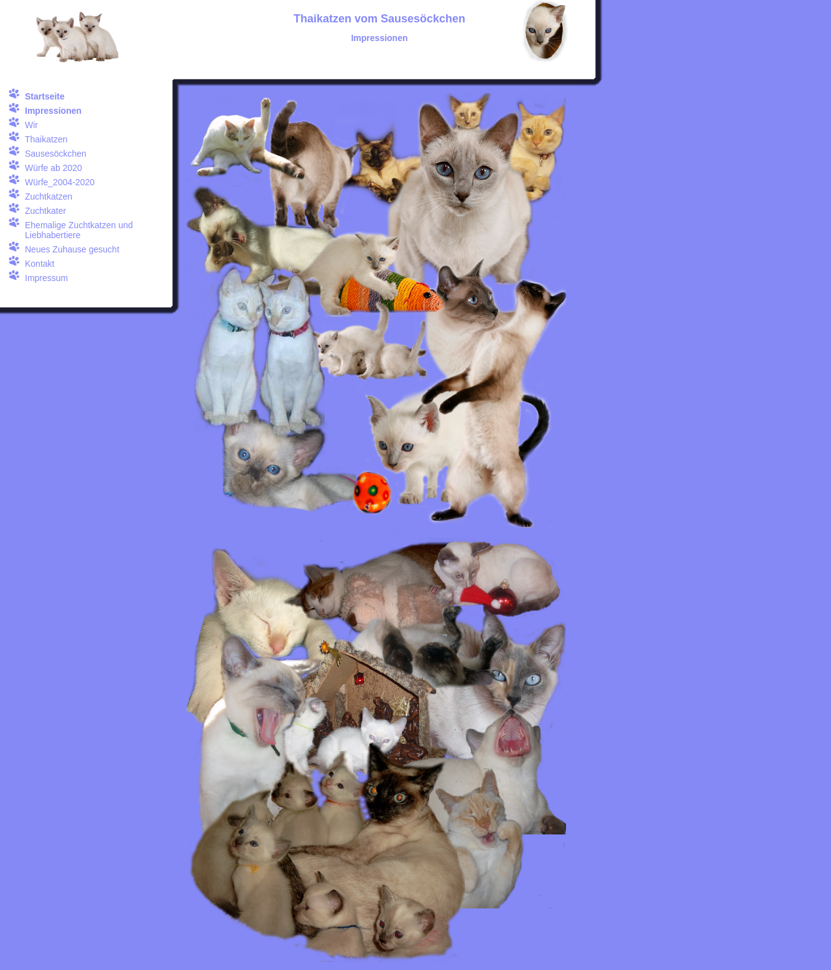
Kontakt (39, 264)
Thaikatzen (46, 139)
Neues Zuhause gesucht (72, 249)
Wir (31, 125)
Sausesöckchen (55, 154)
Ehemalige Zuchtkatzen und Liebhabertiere (79, 230)
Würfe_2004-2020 (60, 182)
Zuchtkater (45, 211)
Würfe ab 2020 (53, 168)
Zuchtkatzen (48, 196)
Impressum (46, 278)
